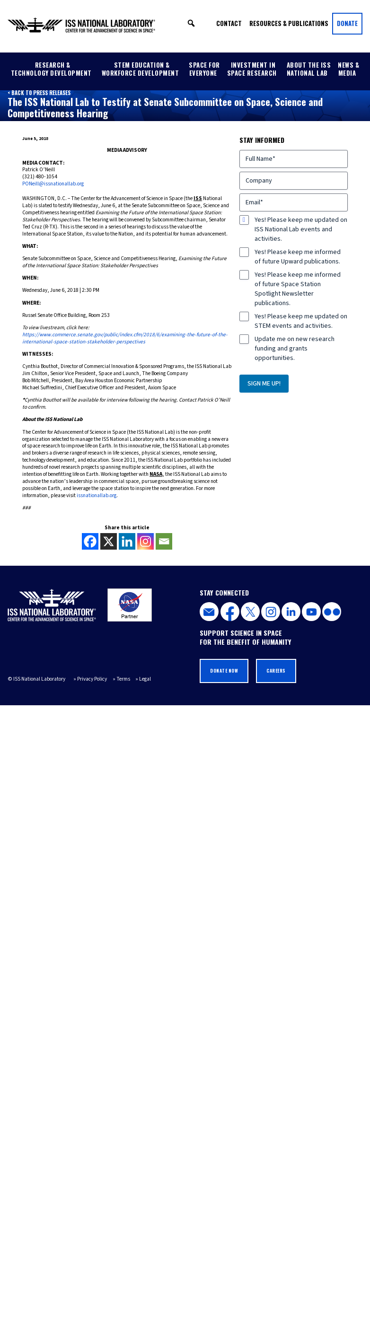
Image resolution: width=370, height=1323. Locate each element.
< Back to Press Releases (39, 92)
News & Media (348, 69)
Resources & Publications (288, 23)
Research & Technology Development (51, 69)
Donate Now (224, 670)
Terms (123, 679)
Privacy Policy (92, 679)
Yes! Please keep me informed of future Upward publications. (298, 256)
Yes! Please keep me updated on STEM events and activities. (301, 321)
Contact (229, 23)
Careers (276, 670)
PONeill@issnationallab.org (53, 184)
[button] (191, 23)
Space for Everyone (204, 69)
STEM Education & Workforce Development (140, 69)
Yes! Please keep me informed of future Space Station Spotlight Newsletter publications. (298, 289)
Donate (347, 23)
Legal (145, 679)
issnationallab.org (96, 495)
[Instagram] (145, 541)
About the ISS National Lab (309, 69)
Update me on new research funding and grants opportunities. (295, 348)
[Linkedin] (127, 541)
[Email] (164, 541)
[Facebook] (90, 541)
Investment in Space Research (252, 69)
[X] (108, 541)
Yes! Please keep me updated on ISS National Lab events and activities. (301, 229)
